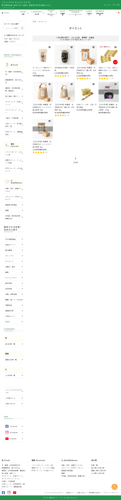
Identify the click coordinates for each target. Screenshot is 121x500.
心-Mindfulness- (69, 460)
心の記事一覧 (10, 375)
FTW (6, 39)
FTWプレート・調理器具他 (13, 133)
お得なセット (10, 316)
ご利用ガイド (10, 398)
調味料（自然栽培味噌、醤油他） (12, 89)
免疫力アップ (10, 245)
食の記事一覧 (10, 344)
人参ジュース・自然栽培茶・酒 (13, 124)
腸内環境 (8, 250)
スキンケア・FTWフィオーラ (13, 198)
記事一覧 (94, 465)
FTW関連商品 (10, 239)
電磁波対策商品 (11, 205)
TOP (34, 21)
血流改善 (8, 289)
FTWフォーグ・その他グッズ (13, 169)
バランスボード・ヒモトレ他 (13, 153)
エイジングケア (11, 278)
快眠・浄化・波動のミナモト (13, 189)
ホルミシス (16, 39)
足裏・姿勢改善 (11, 294)
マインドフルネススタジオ (13, 391)
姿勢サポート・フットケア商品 (43, 468)
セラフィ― (13, 41)
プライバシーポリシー (110, 492)
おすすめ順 (75, 37)
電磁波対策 (9, 311)
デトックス (9, 256)
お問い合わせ (10, 403)
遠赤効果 (8, 283)
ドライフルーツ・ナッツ (13, 111)
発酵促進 (8, 305)
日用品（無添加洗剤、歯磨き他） (13, 217)
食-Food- (6, 460)
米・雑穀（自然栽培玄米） (13, 73)
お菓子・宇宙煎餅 (12, 118)
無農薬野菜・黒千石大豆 (13, 81)
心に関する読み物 (97, 473)
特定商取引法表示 (94, 492)
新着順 (91, 37)
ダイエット (43, 21)
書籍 (7, 210)
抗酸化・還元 (10, 267)
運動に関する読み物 (98, 470)
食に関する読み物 (97, 468)
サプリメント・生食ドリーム (13, 103)
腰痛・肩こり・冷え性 (13, 300)
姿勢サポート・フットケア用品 (13, 161)
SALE (7, 322)
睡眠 (7, 272)
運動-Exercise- (39, 460)
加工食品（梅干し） (12, 96)
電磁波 (6, 41)
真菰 (10, 39)
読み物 (94, 460)
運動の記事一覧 (11, 360)
